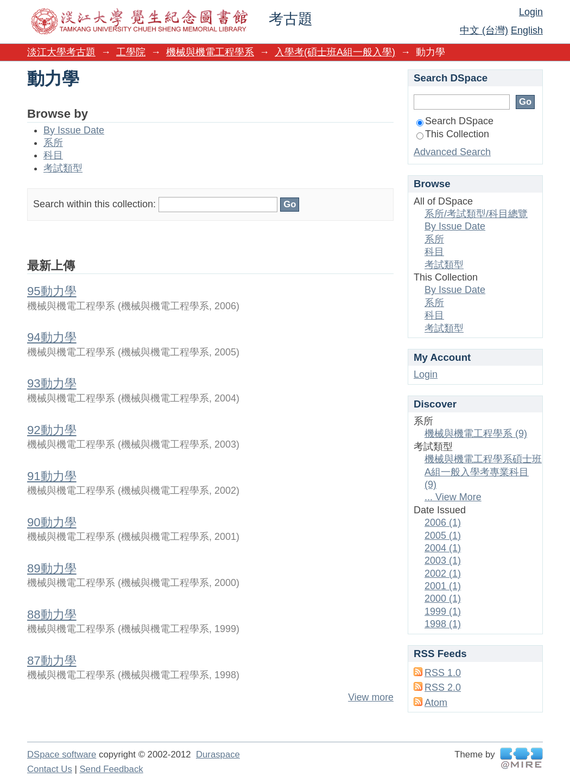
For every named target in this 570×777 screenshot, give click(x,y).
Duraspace (218, 754)
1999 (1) (443, 611)
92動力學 (52, 430)
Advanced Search (452, 152)
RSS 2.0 (443, 687)
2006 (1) (443, 522)
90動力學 (52, 522)
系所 (53, 142)
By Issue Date (73, 130)
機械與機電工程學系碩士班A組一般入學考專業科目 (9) (483, 472)
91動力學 (52, 476)
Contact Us (49, 769)
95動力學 (52, 291)
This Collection (452, 134)
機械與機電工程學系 (210, 52)
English (527, 30)
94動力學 (52, 337)
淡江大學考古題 (61, 52)
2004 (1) (443, 548)
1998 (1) (443, 624)
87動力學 (52, 660)
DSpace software (61, 754)
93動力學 (52, 383)
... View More (453, 497)
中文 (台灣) (484, 30)
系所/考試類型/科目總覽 (476, 213)
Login (531, 12)
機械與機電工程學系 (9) (476, 433)
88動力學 (52, 614)
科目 (53, 155)
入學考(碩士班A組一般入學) (335, 52)
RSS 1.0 (443, 672)
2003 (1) (443, 560)
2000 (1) (443, 598)
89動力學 (52, 568)
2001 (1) (443, 586)
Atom (436, 702)
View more (371, 697)
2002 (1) (443, 573)
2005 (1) (443, 535)
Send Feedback (111, 769)
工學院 (130, 52)
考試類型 (63, 168)
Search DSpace (454, 121)
